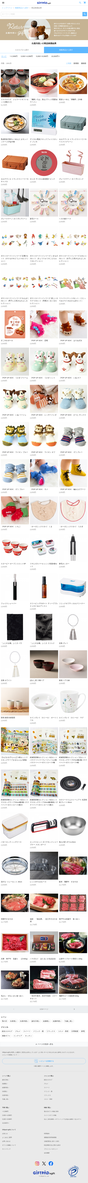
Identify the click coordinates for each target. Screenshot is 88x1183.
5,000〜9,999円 (42, 56)
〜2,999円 (14, 56)
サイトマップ (6, 1149)
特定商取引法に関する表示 (52, 1145)
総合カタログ (48, 1080)
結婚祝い (5, 1083)
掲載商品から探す (22, 8)
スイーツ (47, 1087)
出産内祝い (5, 1095)
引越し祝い (5, 1099)
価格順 (83, 63)
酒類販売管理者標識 (50, 1137)
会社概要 (47, 1153)
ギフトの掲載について (9, 1145)
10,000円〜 (55, 56)
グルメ (46, 1083)
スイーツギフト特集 (50, 1115)
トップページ (7, 8)
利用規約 (47, 1133)
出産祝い (5, 1091)
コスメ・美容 (48, 1099)
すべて (4, 56)
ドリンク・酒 (48, 1091)
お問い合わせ (6, 1141)
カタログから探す (22, 50)
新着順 (76, 63)
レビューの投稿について (11, 1055)
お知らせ (5, 1133)
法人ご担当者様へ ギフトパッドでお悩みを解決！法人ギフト (62, 1119)
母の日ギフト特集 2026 (51, 1111)
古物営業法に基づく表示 (51, 1141)
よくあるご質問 (7, 1137)
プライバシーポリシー (51, 1149)
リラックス (47, 1095)
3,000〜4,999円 (27, 56)
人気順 (68, 63)
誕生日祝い (5, 1080)
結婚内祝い (5, 1087)
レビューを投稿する (44, 1061)
